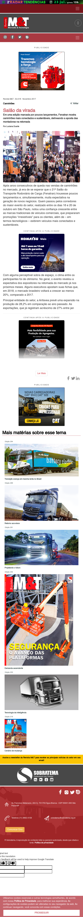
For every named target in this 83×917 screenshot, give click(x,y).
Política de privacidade (44, 843)
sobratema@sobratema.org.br (63, 818)
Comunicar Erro (15, 830)
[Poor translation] (11, 863)
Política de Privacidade (25, 901)
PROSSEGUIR (42, 913)
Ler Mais (41, 373)
